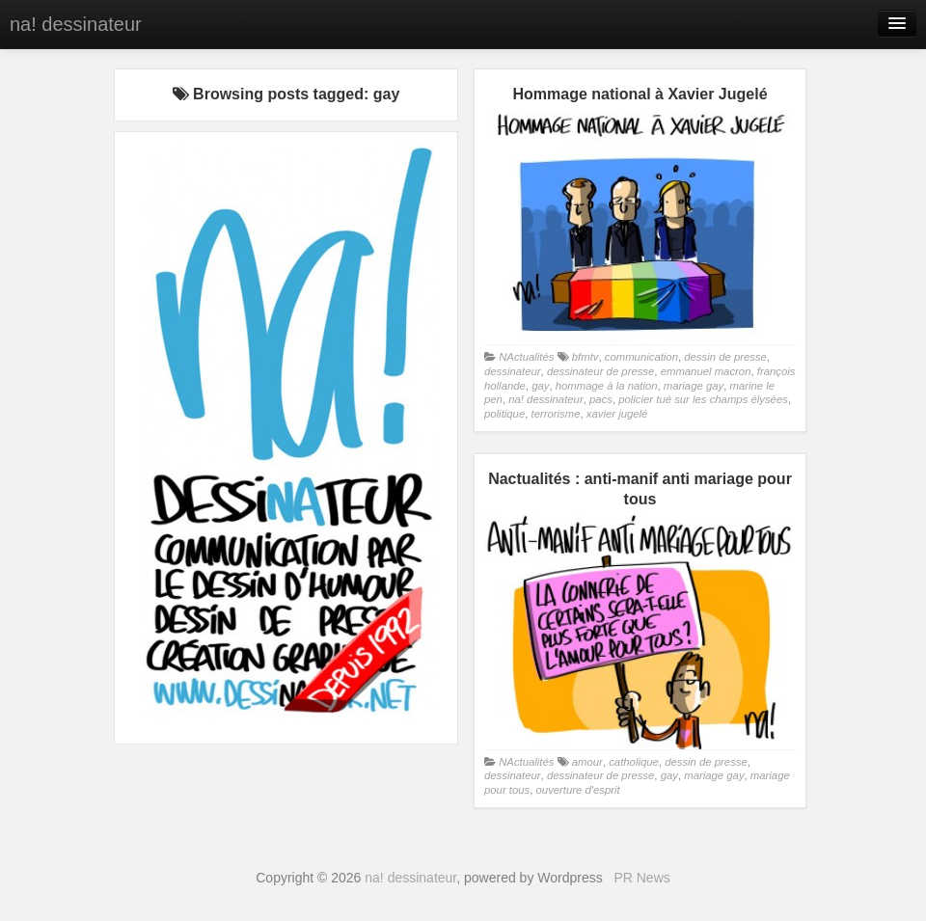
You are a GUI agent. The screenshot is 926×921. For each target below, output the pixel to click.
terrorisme (556, 414)
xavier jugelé (617, 414)
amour (587, 762)
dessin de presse (725, 357)
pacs (601, 399)
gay (540, 386)
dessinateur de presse (600, 371)
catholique (634, 762)
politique (504, 414)
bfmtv (585, 357)
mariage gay (693, 386)
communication (641, 357)
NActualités (526, 357)
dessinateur (512, 371)
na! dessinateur (76, 24)
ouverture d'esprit (578, 790)
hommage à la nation (607, 386)
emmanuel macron (706, 371)
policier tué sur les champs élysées (703, 399)
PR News (641, 877)
